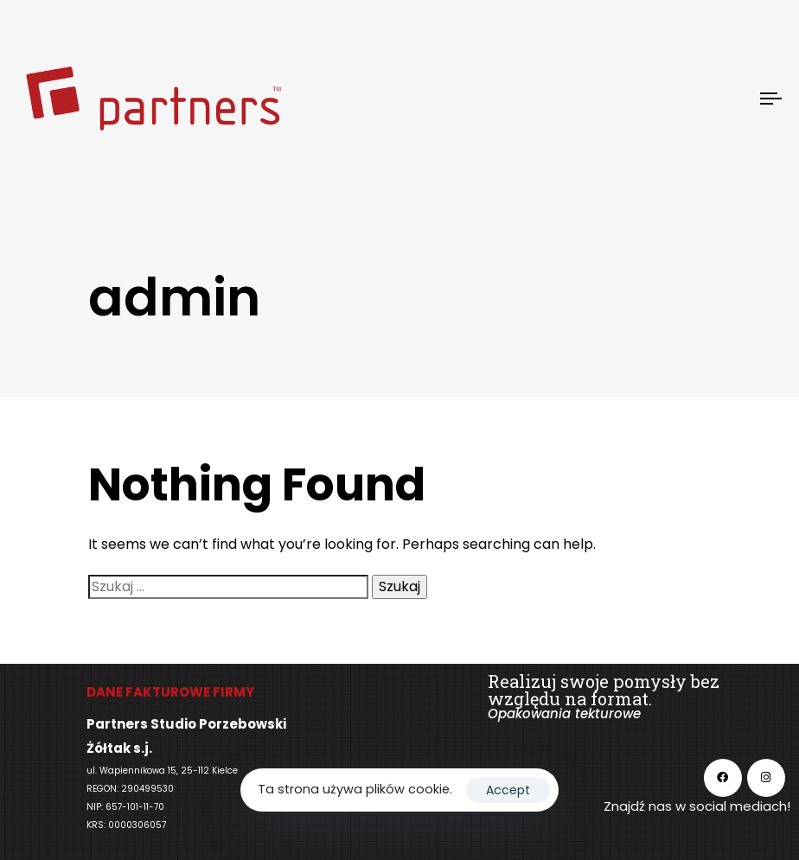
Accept (508, 790)
